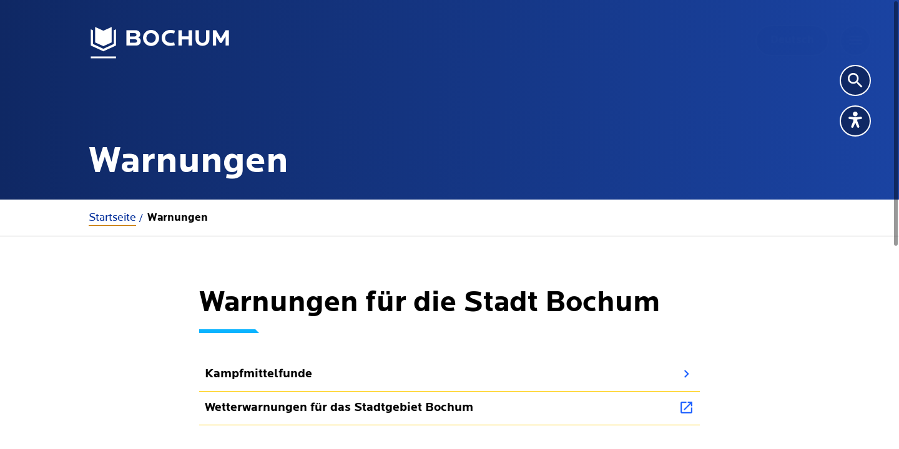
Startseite (112, 217)
